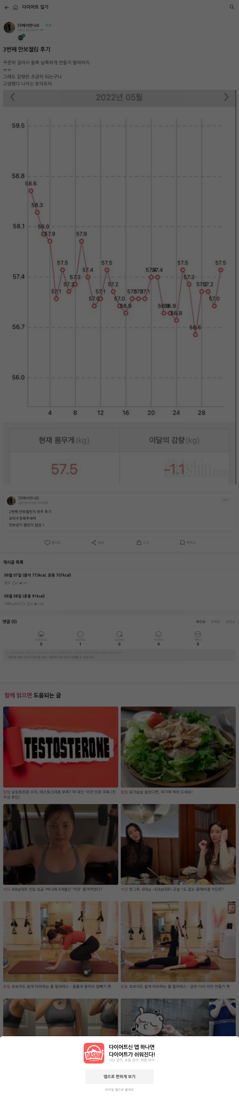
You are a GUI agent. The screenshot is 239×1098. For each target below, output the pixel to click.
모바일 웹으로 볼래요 (119, 1089)
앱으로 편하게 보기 (119, 1077)
